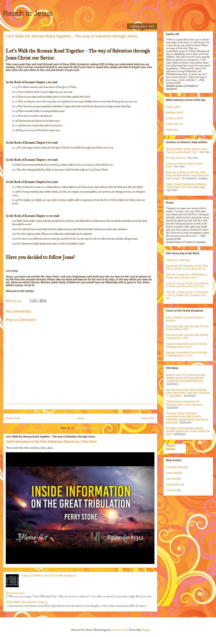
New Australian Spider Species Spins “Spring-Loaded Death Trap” (186, 151)
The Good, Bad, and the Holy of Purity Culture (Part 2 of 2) (187, 328)
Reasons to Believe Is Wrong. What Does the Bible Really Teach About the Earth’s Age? (187, 175)
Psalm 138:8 (173, 106)
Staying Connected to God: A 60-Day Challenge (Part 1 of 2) (186, 354)
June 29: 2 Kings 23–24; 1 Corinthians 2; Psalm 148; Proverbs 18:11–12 (187, 285)
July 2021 (171, 490)
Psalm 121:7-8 (174, 123)
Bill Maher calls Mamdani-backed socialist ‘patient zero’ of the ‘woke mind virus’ (188, 431)
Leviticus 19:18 (174, 118)
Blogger (146, 629)
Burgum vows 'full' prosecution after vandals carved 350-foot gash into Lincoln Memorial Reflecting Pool (186, 377)
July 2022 (171, 478)
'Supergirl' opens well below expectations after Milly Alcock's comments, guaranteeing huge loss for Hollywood (187, 418)
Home (81, 418)
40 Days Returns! (175, 157)
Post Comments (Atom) (87, 428)
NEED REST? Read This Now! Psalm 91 (27, 602)
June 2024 (172, 472)
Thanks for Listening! (177, 260)
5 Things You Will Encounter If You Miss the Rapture (48, 575)
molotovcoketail (119, 629)
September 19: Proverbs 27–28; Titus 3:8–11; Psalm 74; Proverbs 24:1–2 (187, 267)
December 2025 (175, 467)
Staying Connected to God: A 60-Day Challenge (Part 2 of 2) (186, 345)
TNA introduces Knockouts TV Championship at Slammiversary (184, 403)
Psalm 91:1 (172, 129)
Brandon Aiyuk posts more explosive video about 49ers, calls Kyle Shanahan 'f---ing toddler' (188, 392)
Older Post (147, 418)
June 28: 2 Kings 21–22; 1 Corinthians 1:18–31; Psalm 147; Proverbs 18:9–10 (187, 295)
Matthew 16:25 (174, 112)
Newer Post (13, 418)
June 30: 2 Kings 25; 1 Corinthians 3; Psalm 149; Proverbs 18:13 (186, 276)
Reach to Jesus (28, 13)
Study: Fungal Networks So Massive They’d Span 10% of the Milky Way (186, 186)
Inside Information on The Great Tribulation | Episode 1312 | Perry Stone (51, 441)
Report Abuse (171, 447)
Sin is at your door (15, 593)
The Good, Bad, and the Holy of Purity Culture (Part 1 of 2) (187, 337)
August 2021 (173, 484)
